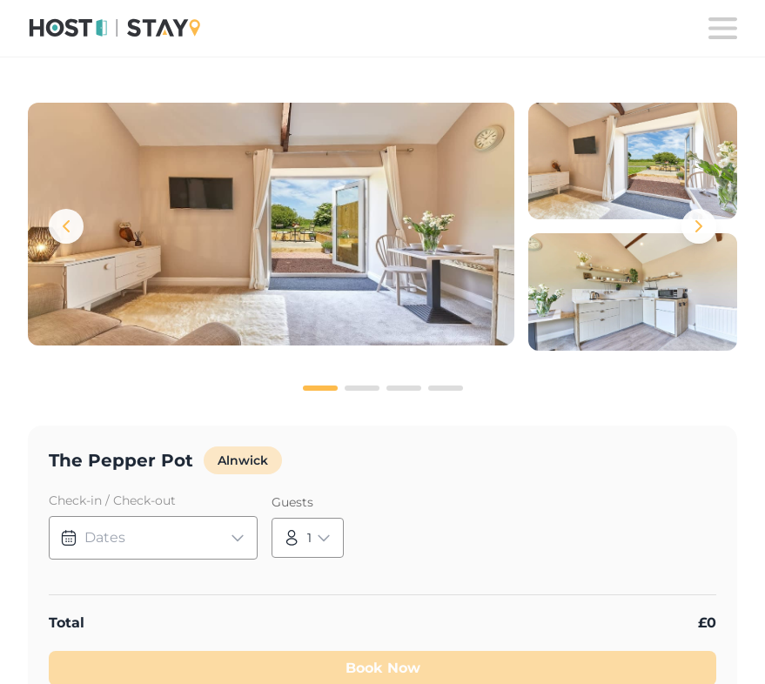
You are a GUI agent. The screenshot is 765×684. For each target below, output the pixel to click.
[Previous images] (66, 226)
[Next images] (698, 226)
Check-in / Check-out (112, 500)
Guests (292, 502)
